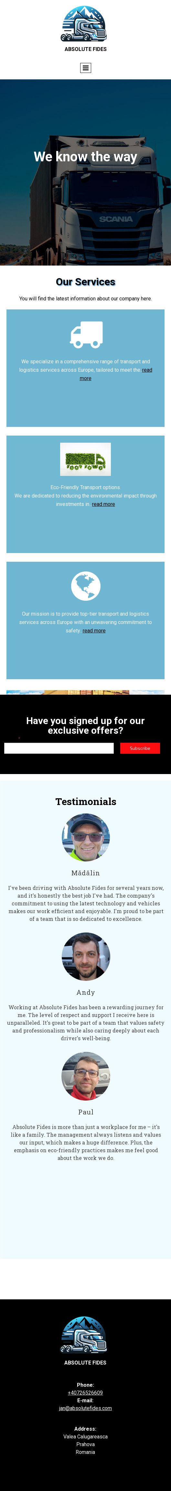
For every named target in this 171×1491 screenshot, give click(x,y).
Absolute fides (85, 1363)
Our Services (85, 282)
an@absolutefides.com (86, 1408)
